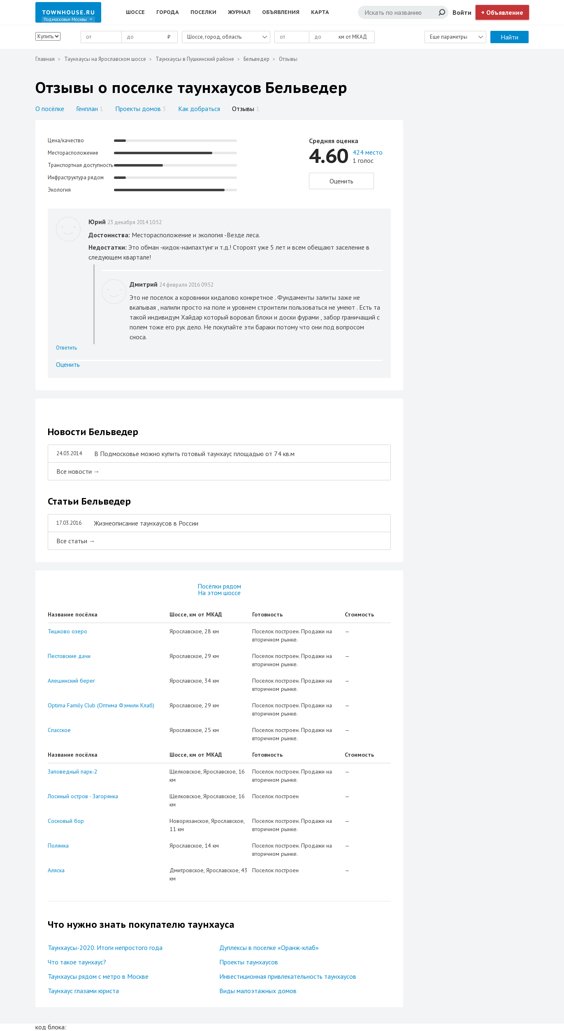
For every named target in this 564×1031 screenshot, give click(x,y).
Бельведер (256, 59)
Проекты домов (140, 108)
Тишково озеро (67, 631)
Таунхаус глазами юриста (83, 991)
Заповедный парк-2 (72, 771)
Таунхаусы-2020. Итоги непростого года (105, 947)
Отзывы (246, 108)
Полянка (58, 845)
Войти (462, 12)
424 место (368, 152)
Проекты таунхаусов (248, 962)
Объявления (280, 12)
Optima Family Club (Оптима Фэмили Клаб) (101, 705)
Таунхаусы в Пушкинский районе (195, 59)
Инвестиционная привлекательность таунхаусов (287, 976)
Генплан (89, 108)
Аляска (56, 870)
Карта (320, 12)
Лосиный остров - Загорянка (83, 796)
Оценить (341, 181)
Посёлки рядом (219, 586)
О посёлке (49, 108)
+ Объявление (502, 12)
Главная (45, 59)
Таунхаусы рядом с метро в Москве (98, 976)
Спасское (59, 730)
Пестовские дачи (69, 656)
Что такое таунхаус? (77, 962)
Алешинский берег (71, 680)
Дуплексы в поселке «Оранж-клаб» (269, 947)
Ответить (66, 347)
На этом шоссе (219, 592)
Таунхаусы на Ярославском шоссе (105, 59)
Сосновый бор (66, 821)
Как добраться (199, 108)
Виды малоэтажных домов (258, 991)
